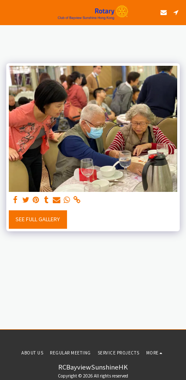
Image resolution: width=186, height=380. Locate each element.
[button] (9, 12)
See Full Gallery (38, 219)
